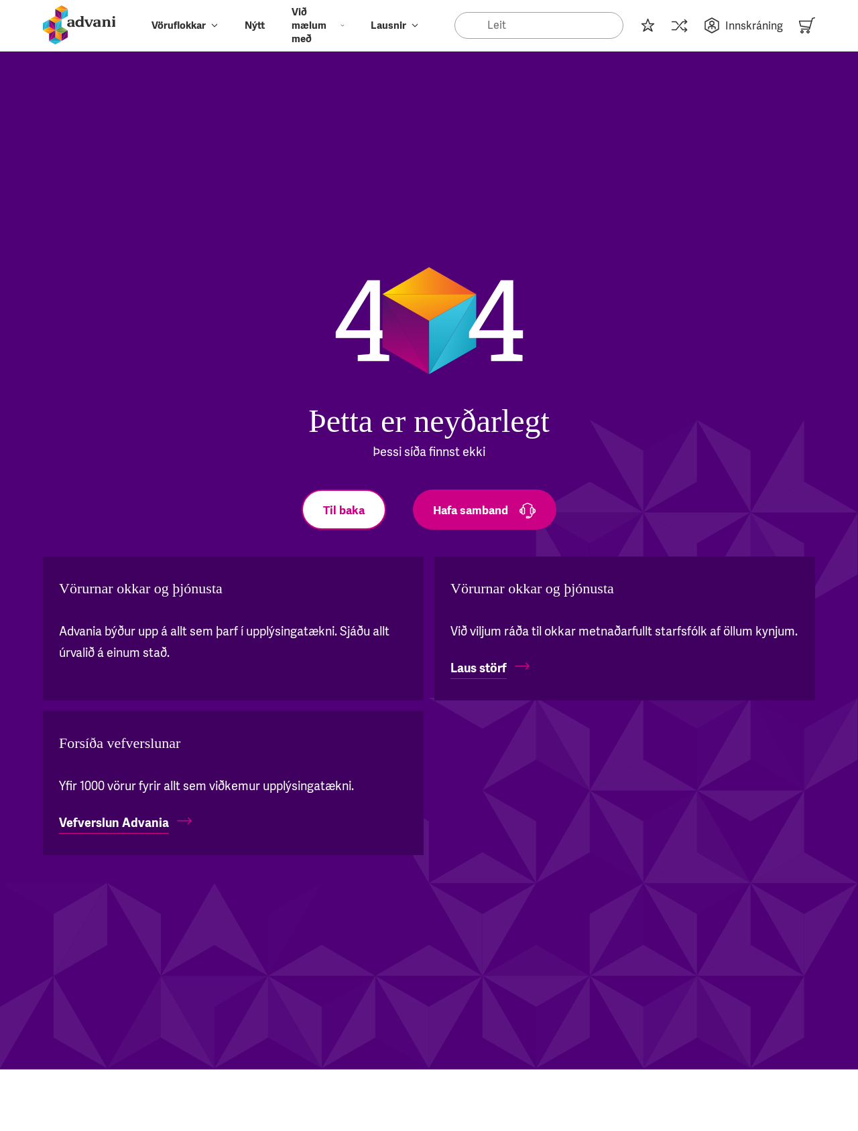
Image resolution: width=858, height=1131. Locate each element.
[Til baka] (344, 509)
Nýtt (255, 25)
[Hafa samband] (484, 509)
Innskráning (743, 25)
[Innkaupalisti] (647, 25)
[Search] (538, 25)
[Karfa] (807, 25)
